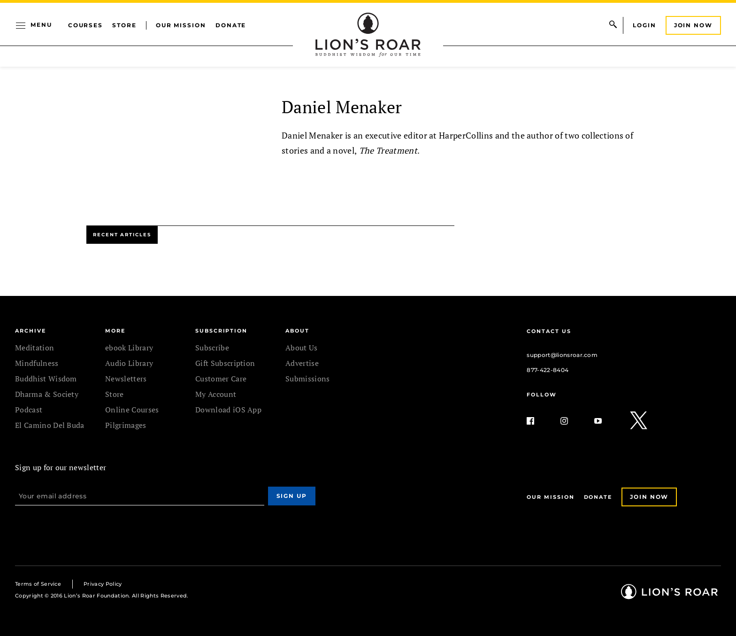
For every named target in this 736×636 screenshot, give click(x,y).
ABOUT (297, 330)
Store (124, 25)
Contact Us (549, 331)
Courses (85, 25)
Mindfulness (37, 363)
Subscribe (212, 347)
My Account (215, 394)
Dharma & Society (46, 394)
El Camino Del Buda (49, 425)
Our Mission (181, 25)
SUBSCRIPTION (221, 330)
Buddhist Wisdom (46, 378)
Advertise (302, 363)
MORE (115, 330)
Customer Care (220, 378)
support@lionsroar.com (562, 354)
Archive (30, 330)
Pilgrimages (125, 425)
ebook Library (129, 347)
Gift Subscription (225, 363)
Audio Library (129, 363)
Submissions (307, 378)
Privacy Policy (103, 584)
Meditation (34, 347)
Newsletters (126, 378)
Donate (230, 25)
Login (644, 25)
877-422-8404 (547, 369)
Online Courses (132, 409)
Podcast (28, 409)
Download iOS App (228, 409)
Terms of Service (38, 584)
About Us (301, 347)
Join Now (693, 25)
